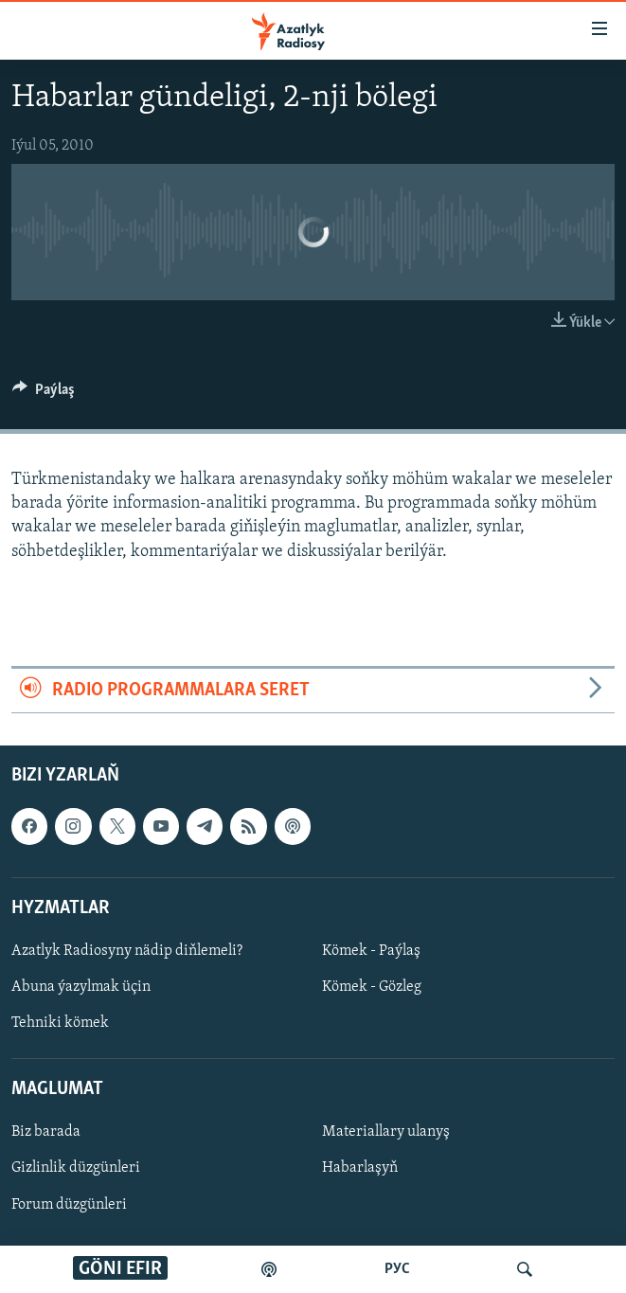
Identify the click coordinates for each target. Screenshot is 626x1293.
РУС (397, 1269)
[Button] (43, 394)
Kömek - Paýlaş (371, 951)
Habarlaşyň (360, 1168)
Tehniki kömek (60, 1023)
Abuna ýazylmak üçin (81, 987)
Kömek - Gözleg (371, 987)
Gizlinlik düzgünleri (75, 1168)
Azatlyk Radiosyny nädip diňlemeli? (126, 951)
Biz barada (45, 1132)
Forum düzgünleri (69, 1204)
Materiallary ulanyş (386, 1132)
